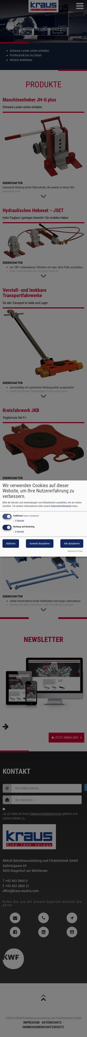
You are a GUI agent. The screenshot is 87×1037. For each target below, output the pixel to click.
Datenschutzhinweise (61, 506)
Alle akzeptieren (72, 543)
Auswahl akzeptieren (39, 543)
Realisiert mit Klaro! (75, 551)
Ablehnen (10, 543)
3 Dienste (18, 520)
